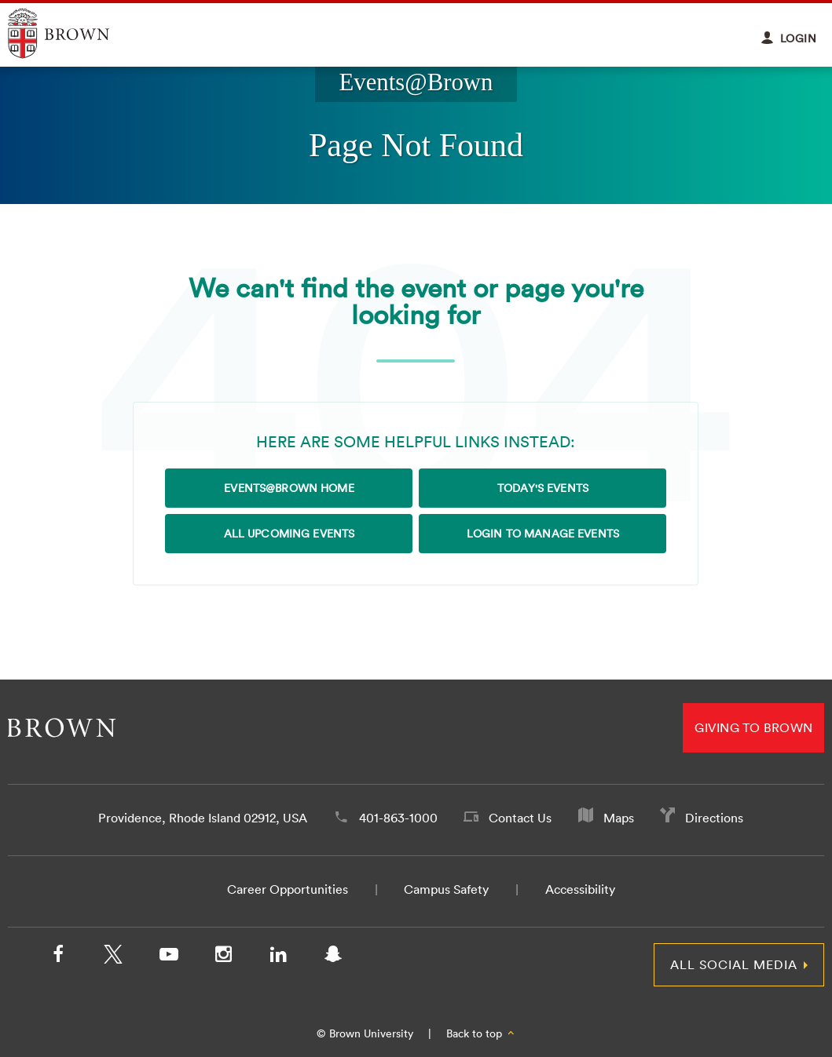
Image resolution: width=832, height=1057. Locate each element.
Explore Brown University (76, 33)
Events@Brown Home (289, 488)
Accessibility (580, 889)
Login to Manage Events (543, 534)
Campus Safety (446, 889)
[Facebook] (58, 957)
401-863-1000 (398, 818)
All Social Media (733, 964)
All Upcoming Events (289, 534)
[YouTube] (168, 957)
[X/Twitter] (113, 957)
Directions (714, 818)
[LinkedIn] (278, 957)
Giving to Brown (753, 727)
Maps (618, 818)
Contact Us (520, 818)
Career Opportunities (287, 889)
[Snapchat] (333, 957)
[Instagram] (223, 957)
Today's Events (542, 488)
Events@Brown (416, 82)
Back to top (481, 1033)
